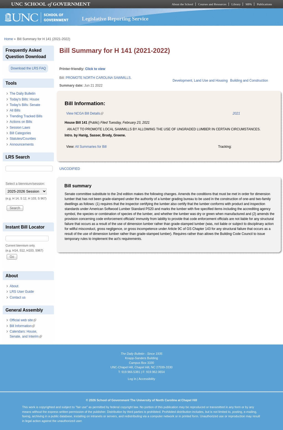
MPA (248, 4)
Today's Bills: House (24, 99)
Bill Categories (20, 133)
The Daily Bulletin (22, 93)
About (14, 286)
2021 (236, 113)
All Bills (15, 110)
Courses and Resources (212, 4)
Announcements (22, 144)
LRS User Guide (22, 292)
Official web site (23, 320)
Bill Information (22, 326)
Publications (264, 4)
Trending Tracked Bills (26, 116)
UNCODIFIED (69, 169)
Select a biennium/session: (25, 184)
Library (235, 4)
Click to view (95, 69)
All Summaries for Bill (91, 147)
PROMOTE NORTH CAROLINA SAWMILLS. (98, 78)
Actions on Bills (21, 122)
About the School (182, 4)
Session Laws (20, 127)
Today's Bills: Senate (25, 105)
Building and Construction (249, 80)
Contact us (17, 297)
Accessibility (146, 378)
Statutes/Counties (23, 139)
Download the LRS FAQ (28, 68)
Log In (132, 378)
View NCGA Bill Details (84, 113)
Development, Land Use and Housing (199, 80)
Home (8, 39)
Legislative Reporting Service (115, 19)
